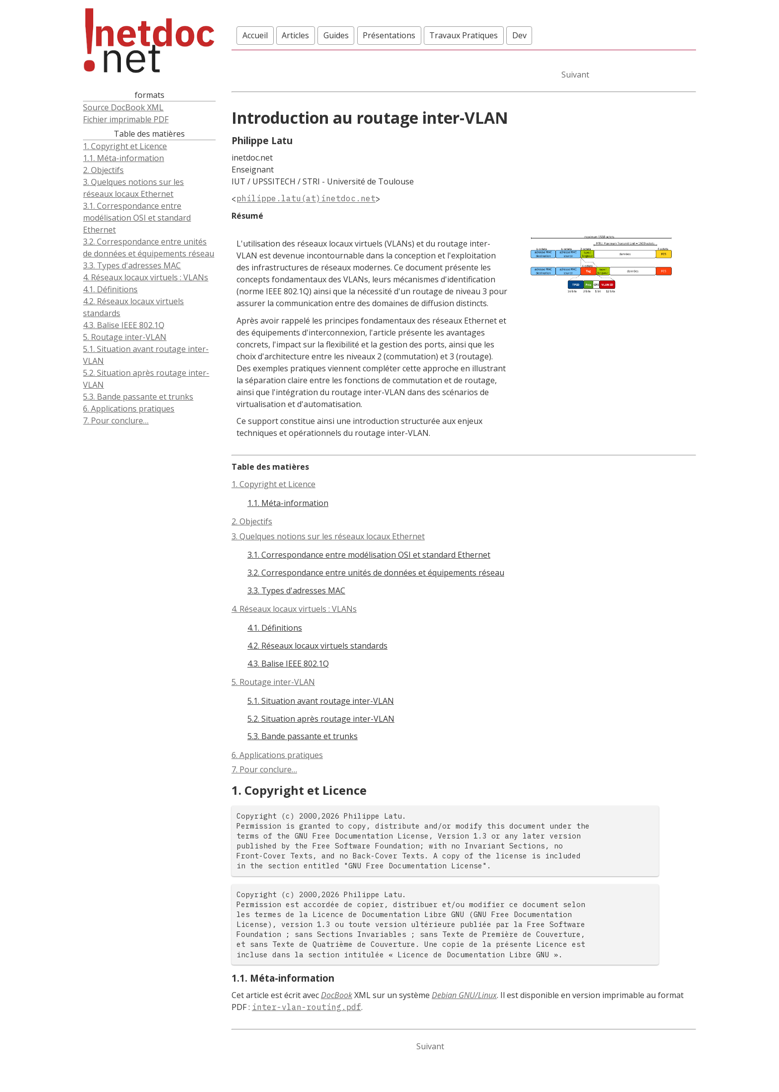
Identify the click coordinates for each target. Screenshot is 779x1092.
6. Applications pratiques (128, 408)
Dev (519, 35)
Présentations (389, 35)
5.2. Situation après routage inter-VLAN (146, 378)
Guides (336, 35)
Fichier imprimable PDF (125, 119)
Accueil (255, 35)
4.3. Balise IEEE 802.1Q (123, 325)
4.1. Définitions (110, 289)
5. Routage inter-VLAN (124, 337)
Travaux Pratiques (463, 35)
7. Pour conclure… (116, 420)
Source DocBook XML (123, 107)
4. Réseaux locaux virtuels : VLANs (145, 277)
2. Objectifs (103, 170)
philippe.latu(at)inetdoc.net (306, 199)
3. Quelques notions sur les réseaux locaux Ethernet (133, 187)
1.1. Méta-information (123, 158)
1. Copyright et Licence (125, 146)
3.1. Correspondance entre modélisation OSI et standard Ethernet (137, 217)
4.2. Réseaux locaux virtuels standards (133, 307)
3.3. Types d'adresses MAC (132, 265)
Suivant (575, 74)
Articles (295, 35)
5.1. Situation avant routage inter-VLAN (146, 354)
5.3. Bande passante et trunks (138, 396)
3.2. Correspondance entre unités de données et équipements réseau (148, 247)
